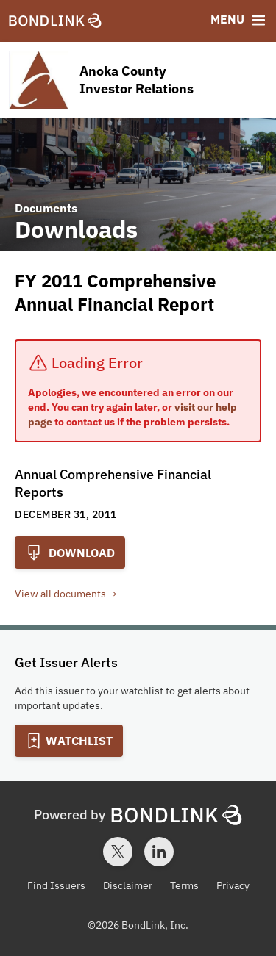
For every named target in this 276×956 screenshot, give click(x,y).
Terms (184, 885)
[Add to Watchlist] (69, 741)
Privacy (233, 885)
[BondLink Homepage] (55, 21)
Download (70, 552)
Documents (46, 208)
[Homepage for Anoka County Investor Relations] (138, 80)
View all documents (60, 593)
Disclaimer (127, 885)
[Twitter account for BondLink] (117, 851)
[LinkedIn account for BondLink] (159, 851)
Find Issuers (56, 885)
